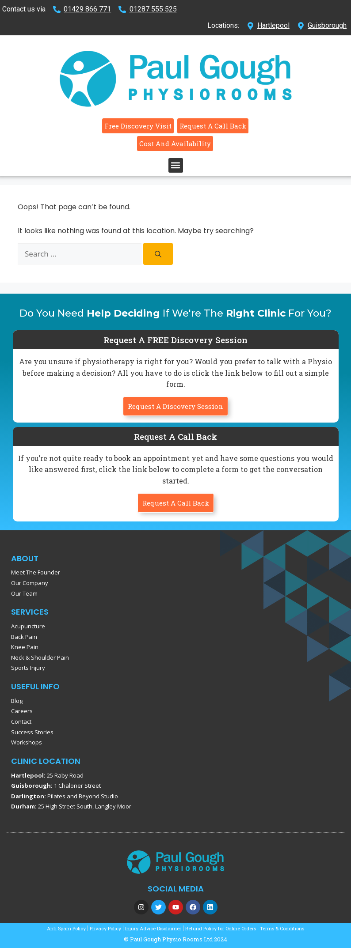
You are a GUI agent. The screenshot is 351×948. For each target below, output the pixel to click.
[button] (175, 165)
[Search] (158, 254)
